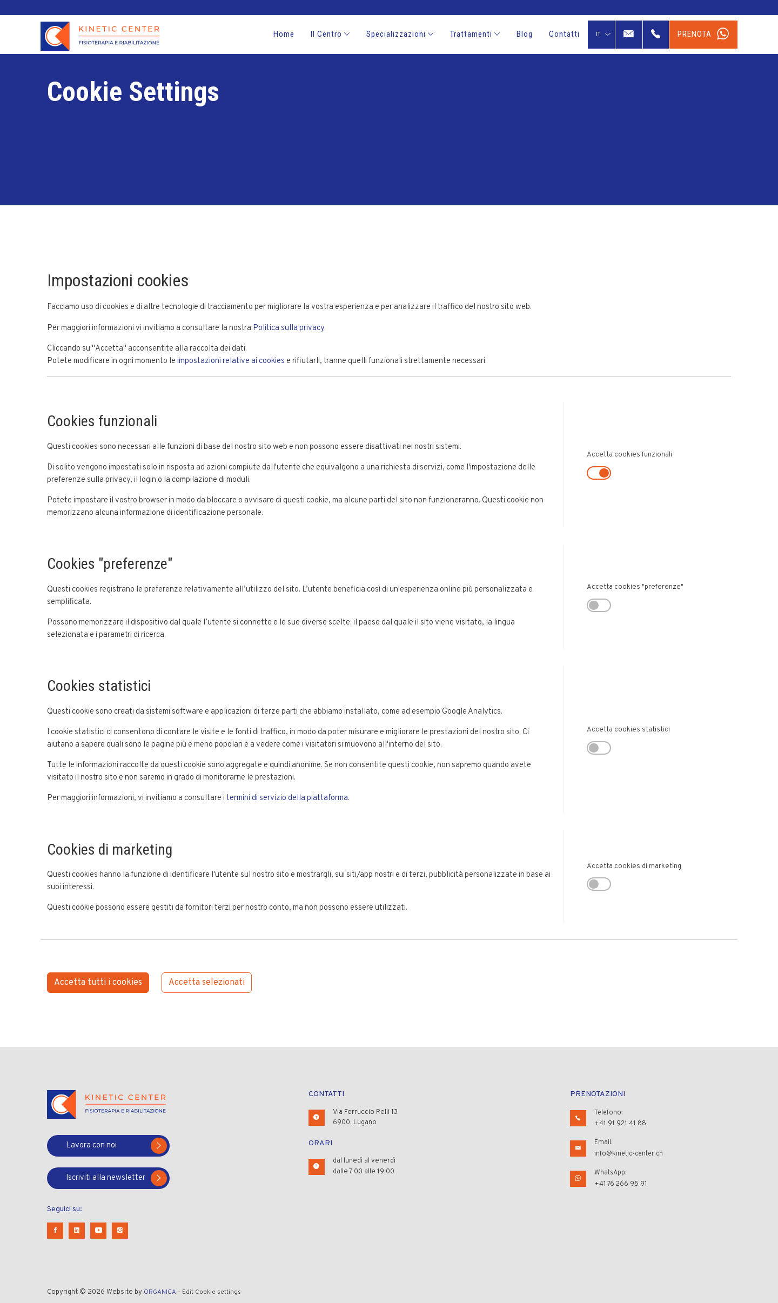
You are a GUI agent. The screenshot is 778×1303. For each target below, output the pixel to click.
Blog (525, 34)
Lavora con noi (116, 1146)
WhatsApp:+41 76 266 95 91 (621, 1176)
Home (283, 34)
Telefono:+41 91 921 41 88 (620, 1117)
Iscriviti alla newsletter (116, 1178)
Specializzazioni (400, 34)
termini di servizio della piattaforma (287, 798)
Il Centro (330, 34)
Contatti (564, 34)
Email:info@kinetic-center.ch (630, 1147)
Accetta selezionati (207, 982)
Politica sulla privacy (288, 328)
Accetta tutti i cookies (98, 982)
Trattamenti (475, 34)
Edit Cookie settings (216, 1292)
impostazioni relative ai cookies (231, 361)
